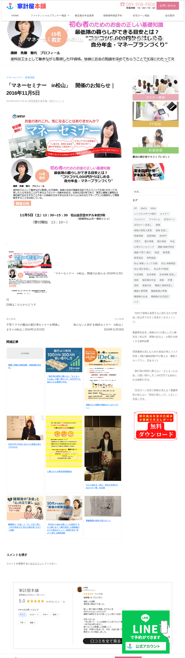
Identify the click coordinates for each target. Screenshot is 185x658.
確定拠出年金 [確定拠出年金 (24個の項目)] (149, 280)
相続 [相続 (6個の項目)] (136, 280)
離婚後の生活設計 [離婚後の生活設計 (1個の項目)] (160, 296)
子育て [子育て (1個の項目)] (137, 241)
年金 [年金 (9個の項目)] (172, 241)
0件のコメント (57, 101)
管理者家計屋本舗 (37, 101)
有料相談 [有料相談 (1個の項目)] (151, 258)
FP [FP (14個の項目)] (135, 208)
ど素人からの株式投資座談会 (59, 471)
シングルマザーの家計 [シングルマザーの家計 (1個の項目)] (145, 214)
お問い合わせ (168, 5)
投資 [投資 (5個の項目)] (157, 252)
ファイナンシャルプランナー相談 (48, 15)
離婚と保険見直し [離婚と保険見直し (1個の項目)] (164, 285)
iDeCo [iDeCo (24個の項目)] (144, 208)
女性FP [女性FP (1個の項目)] (163, 236)
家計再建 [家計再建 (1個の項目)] (149, 241)
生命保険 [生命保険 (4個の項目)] (151, 274)
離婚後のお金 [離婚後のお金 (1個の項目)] (140, 296)
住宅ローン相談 (141, 15)
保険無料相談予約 (112, 15)
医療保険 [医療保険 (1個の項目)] (138, 236)
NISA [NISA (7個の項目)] (153, 208)
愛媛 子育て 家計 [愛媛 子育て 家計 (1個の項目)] (142, 252)
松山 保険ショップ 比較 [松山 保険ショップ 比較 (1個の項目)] (146, 263)
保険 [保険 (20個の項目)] (158, 225)
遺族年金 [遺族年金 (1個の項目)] (146, 285)
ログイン (37, 563)
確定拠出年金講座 (84, 15)
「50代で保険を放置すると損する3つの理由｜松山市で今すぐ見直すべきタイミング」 (155, 317)
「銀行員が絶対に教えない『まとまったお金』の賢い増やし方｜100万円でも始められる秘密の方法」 (64, 379)
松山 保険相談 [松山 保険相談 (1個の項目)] (168, 263)
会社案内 (170, 15)
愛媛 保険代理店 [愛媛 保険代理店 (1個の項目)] (166, 247)
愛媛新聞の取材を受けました (98, 521)
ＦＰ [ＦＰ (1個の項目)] (136, 302)
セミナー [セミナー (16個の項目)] (164, 214)
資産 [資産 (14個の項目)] (136, 285)
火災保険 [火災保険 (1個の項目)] (138, 274)
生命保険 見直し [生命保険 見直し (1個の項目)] (167, 274)
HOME (15, 15)
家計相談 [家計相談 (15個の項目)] (161, 241)
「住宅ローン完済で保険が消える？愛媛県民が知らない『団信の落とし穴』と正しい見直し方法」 (155, 394)
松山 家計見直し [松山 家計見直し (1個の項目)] (142, 269)
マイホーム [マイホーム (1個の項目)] (154, 219)
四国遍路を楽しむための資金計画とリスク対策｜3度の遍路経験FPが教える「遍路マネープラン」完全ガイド (155, 356)
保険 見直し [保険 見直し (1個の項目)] (161, 230)
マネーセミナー (14, 77)
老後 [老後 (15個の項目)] (161, 280)
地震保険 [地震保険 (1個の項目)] (151, 236)
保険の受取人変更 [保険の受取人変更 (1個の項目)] (143, 230)
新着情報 (30, 77)
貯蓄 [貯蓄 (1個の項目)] (170, 280)
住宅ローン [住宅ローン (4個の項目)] (169, 219)
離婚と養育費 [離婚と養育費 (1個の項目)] (140, 291)
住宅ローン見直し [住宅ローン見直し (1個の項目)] (143, 225)
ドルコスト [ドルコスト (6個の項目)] (139, 219)
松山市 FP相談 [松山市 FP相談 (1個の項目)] (161, 269)
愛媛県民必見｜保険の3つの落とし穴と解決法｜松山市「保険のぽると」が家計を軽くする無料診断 (155, 336)
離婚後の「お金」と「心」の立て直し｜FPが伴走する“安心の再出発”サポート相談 (24, 527)
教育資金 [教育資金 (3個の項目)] (138, 258)
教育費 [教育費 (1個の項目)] (166, 252)
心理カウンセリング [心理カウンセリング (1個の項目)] (144, 247)
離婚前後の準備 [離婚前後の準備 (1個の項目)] (159, 291)
